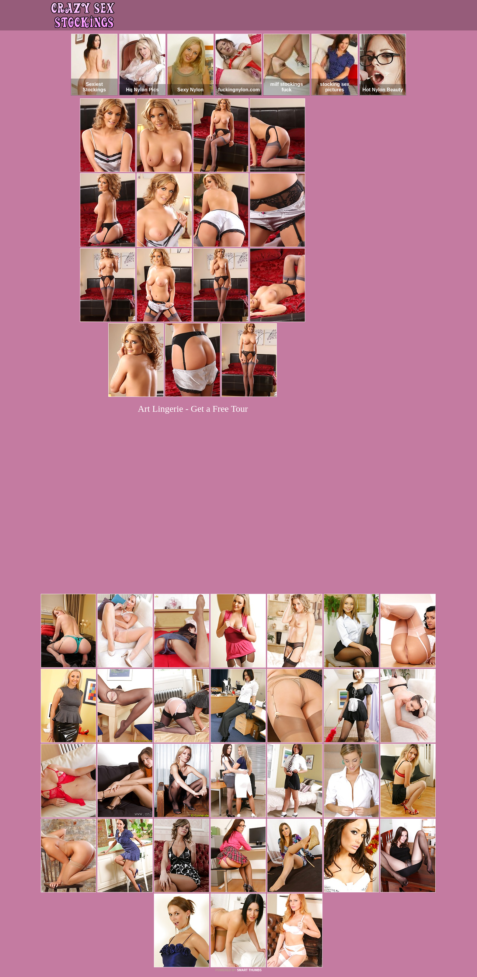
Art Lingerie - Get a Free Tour (193, 409)
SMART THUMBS (249, 887)
